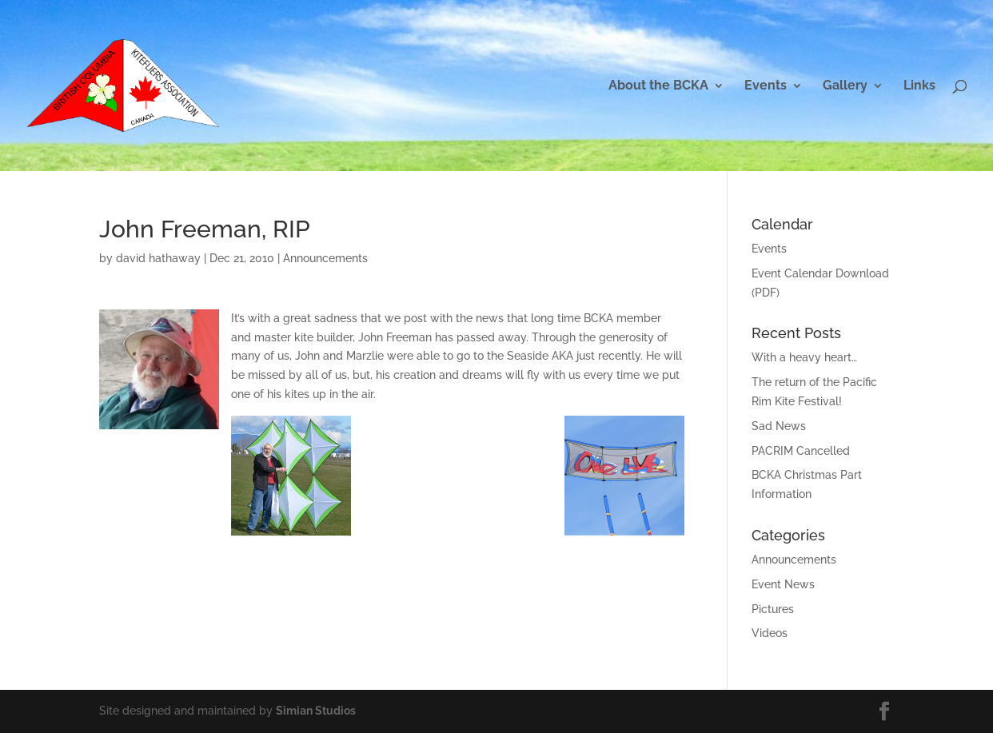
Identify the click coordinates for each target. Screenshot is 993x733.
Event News (783, 584)
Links (919, 86)
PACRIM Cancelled (801, 450)
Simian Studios (316, 710)
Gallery (845, 86)
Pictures (773, 609)
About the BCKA (658, 86)
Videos (770, 633)
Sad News (779, 426)
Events (765, 86)
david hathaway (158, 258)
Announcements (325, 258)
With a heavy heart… (804, 357)
